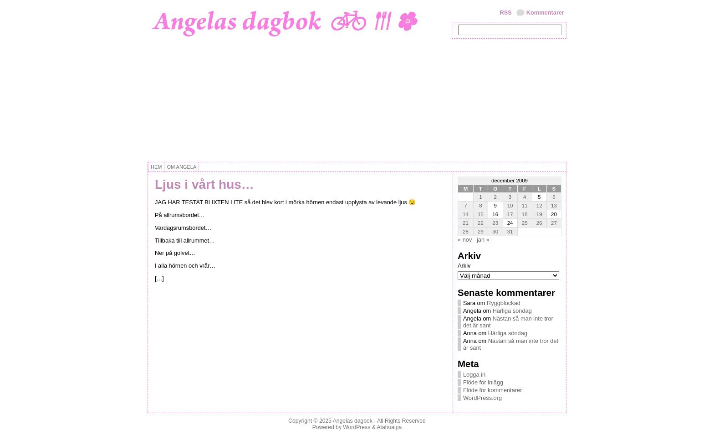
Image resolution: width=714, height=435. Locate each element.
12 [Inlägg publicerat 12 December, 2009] (539, 205)
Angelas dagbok (352, 421)
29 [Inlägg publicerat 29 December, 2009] (481, 231)
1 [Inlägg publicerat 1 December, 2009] (480, 197)
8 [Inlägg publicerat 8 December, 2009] (480, 205)
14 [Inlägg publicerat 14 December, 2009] (466, 214)
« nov (465, 239)
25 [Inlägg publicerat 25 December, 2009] (525, 223)
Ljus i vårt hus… (204, 184)
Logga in (474, 374)
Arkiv (464, 265)
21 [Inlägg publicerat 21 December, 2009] (466, 223)
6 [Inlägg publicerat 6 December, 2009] (553, 197)
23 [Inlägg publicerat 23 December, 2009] (495, 223)
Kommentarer (545, 12)
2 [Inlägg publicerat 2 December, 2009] (495, 197)
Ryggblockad (503, 303)
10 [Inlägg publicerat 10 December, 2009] (510, 205)
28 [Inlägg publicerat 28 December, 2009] (466, 231)
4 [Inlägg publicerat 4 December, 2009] (524, 197)
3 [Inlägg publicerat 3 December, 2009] (510, 197)
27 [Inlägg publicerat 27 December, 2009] (554, 223)
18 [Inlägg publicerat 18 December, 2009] (525, 214)
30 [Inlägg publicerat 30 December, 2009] (495, 231)
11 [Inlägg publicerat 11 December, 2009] (525, 205)
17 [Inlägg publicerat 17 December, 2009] (510, 214)
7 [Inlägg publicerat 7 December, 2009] (465, 205)
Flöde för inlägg (483, 382)
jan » (483, 239)
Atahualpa (389, 427)
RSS (505, 12)
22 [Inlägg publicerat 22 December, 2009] (481, 223)
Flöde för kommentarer (492, 390)
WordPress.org (482, 397)
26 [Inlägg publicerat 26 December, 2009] (539, 223)
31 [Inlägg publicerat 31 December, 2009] (510, 231)
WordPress (356, 427)
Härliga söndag (512, 310)
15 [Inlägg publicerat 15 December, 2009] (481, 214)
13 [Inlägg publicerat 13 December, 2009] (554, 205)
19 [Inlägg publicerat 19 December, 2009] (539, 214)
